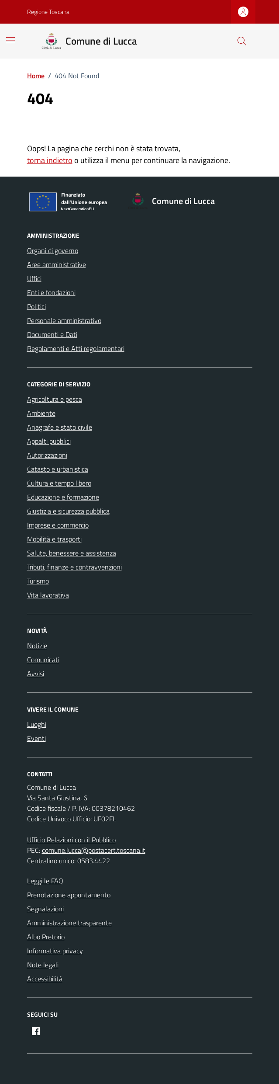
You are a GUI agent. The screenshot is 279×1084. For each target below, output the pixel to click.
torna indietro (49, 160)
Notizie (37, 645)
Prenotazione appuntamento (68, 894)
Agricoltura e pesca (54, 399)
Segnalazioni (45, 908)
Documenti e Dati (52, 334)
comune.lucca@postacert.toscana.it (93, 850)
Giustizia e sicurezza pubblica (68, 511)
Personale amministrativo (64, 320)
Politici (36, 306)
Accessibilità (44, 978)
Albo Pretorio (46, 936)
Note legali (43, 964)
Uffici (34, 278)
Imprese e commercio (58, 525)
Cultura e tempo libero (59, 483)
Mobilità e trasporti (54, 539)
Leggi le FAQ (45, 881)
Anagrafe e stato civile (59, 427)
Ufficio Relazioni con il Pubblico (71, 839)
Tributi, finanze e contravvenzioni (74, 567)
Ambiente (41, 413)
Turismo (38, 581)
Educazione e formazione (63, 497)
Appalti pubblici (49, 441)
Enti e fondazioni (51, 292)
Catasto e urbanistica (57, 469)
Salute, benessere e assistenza (71, 553)
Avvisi (35, 673)
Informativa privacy (55, 950)
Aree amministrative (56, 264)
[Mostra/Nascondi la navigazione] (10, 40)
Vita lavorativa (48, 595)
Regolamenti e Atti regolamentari (75, 348)
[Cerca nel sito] (241, 41)
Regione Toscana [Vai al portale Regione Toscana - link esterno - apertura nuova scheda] (48, 11)
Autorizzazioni (47, 455)
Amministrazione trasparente (69, 922)
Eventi (36, 738)
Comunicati (43, 659)
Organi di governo (52, 250)
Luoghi (36, 724)
